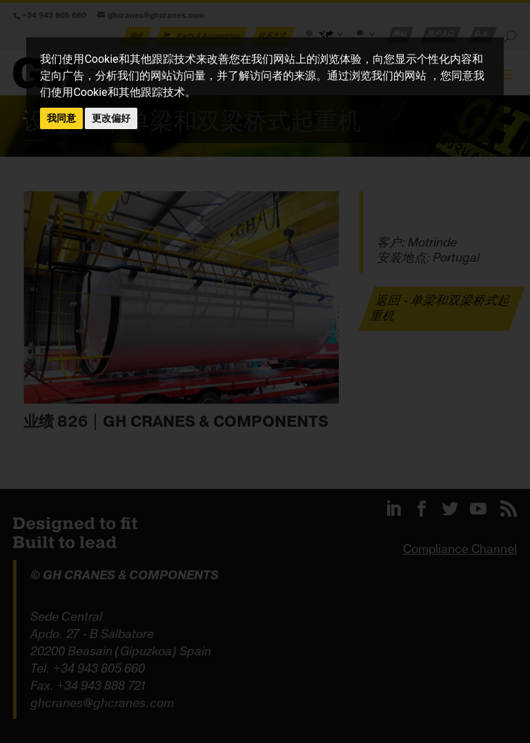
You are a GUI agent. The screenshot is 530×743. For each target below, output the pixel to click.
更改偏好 (111, 118)
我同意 (61, 118)
